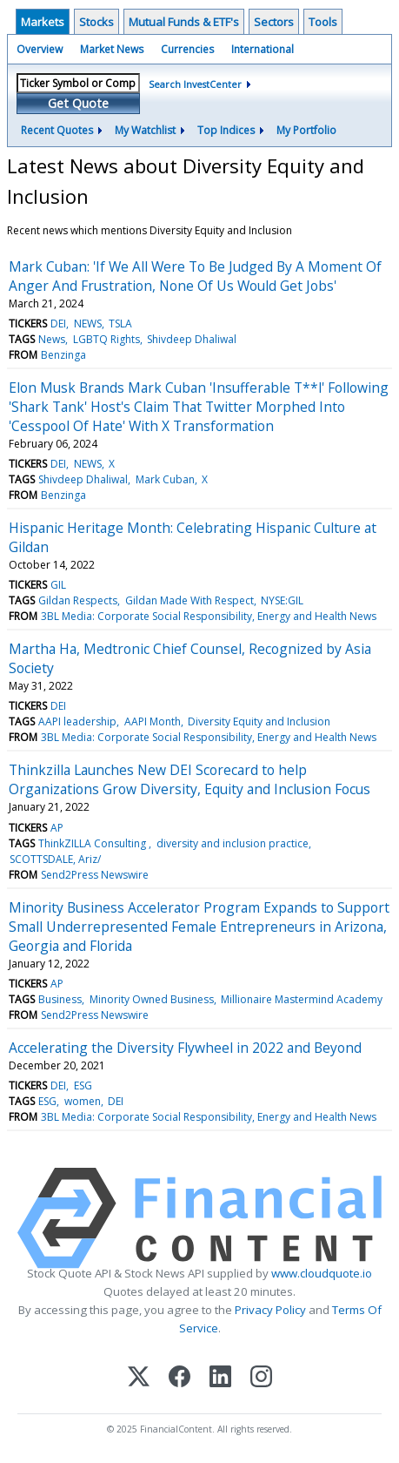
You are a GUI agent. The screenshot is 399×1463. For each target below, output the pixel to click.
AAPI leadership (77, 721)
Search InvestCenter (195, 84)
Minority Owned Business (152, 999)
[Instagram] (261, 1378)
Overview (40, 49)
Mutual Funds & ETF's (184, 22)
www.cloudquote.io (321, 1273)
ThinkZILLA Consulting (93, 843)
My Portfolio (306, 130)
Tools (323, 22)
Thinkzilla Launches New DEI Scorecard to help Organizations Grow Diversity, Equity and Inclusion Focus (189, 779)
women (82, 1101)
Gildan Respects (77, 600)
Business (60, 999)
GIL (58, 584)
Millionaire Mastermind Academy (301, 999)
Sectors (274, 22)
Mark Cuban (165, 479)
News (51, 339)
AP (56, 827)
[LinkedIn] (220, 1378)
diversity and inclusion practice (232, 843)
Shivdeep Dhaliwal (191, 339)
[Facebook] (179, 1378)
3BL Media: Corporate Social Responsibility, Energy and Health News (208, 616)
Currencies (187, 49)
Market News (111, 49)
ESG (83, 1085)
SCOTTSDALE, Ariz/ (55, 859)
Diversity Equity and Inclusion (259, 721)
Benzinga (63, 354)
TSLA (120, 323)
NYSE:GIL (282, 600)
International (262, 49)
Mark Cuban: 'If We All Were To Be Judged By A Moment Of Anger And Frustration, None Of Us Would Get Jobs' (195, 276)
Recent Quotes (57, 130)
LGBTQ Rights (106, 339)
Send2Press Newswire (95, 874)
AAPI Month (152, 721)
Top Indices (226, 130)
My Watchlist (145, 130)
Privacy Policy (270, 1310)
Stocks (96, 22)
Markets (42, 22)
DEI (58, 323)
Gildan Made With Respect (189, 600)
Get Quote (78, 103)
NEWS (88, 323)
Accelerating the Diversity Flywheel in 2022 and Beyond (185, 1047)
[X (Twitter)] (138, 1378)
